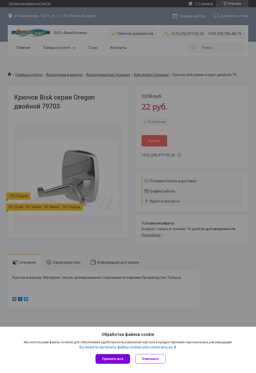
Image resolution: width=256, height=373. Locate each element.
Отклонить (150, 359)
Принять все (112, 359)
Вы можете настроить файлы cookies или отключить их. (126, 347)
